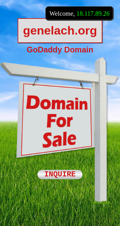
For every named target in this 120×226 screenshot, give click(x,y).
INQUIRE (60, 175)
